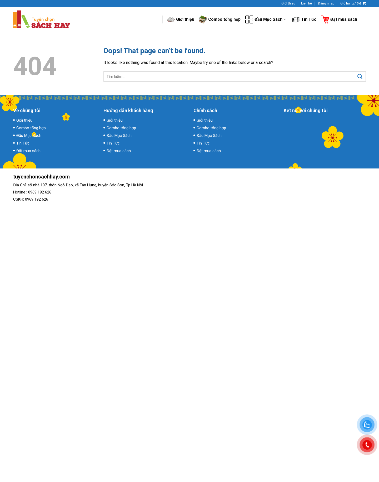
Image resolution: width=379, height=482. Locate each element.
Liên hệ (306, 3)
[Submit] (360, 76)
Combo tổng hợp (220, 19)
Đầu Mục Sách (265, 19)
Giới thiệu (288, 3)
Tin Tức (304, 19)
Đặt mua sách (339, 19)
